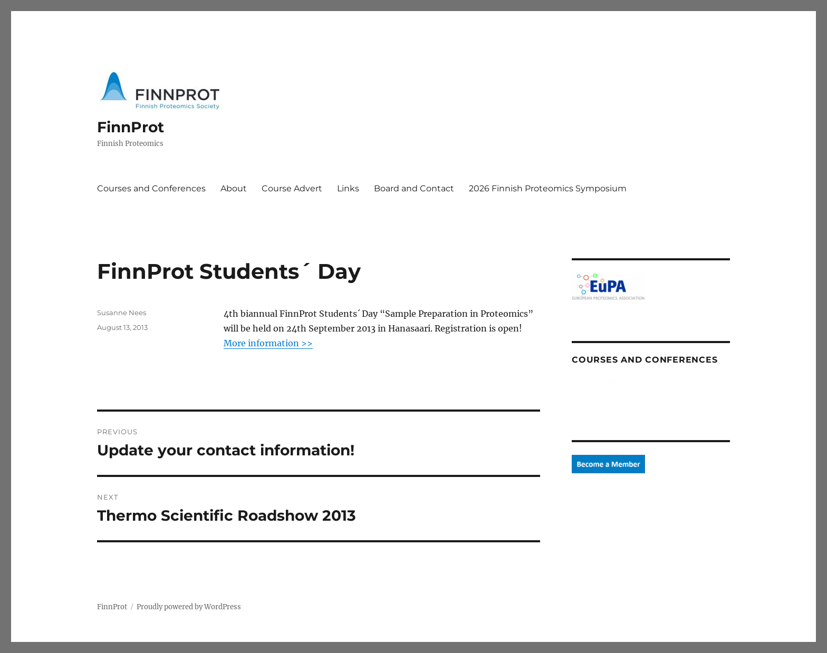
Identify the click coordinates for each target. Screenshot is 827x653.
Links (348, 188)
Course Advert (292, 188)
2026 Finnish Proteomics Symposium (548, 188)
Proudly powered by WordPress (189, 606)
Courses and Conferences (151, 188)
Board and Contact (414, 188)
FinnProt (130, 127)
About (233, 188)
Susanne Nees (121, 312)
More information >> (268, 343)
